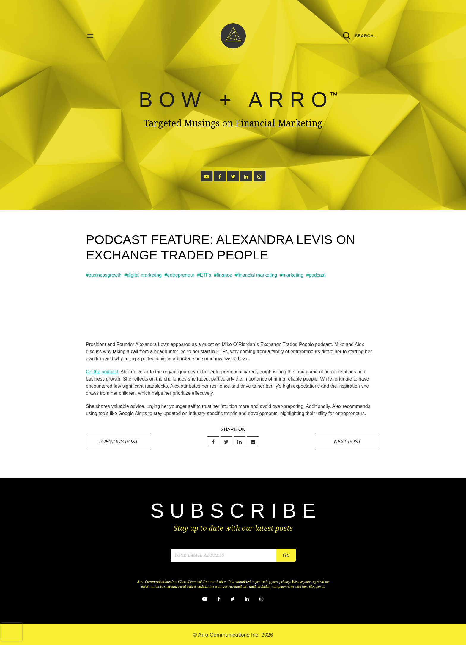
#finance (223, 275)
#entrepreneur (179, 275)
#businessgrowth (104, 275)
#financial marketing (256, 275)
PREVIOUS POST (118, 441)
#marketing (291, 275)
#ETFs (204, 275)
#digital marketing (143, 275)
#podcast (315, 275)
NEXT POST (347, 441)
